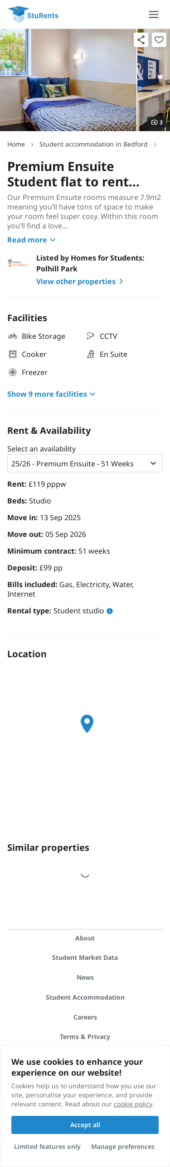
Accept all (85, 1124)
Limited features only (47, 1146)
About (85, 938)
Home (16, 144)
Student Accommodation (85, 997)
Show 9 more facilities (52, 394)
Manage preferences (123, 1146)
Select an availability (41, 449)
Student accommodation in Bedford (93, 144)
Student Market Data (85, 957)
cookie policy (133, 1104)
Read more (32, 239)
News (85, 977)
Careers (85, 1017)
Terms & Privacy (85, 1036)
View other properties (81, 281)
